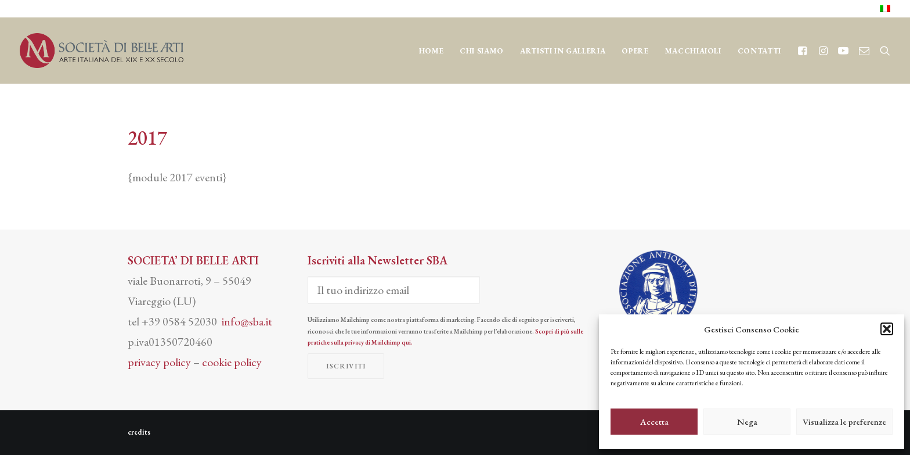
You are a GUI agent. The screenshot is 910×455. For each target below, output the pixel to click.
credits (139, 432)
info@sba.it (247, 321)
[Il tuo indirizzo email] (394, 290)
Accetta (654, 421)
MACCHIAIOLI (693, 51)
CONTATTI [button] (759, 51)
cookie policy (232, 362)
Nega (747, 421)
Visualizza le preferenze (844, 421)
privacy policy (159, 362)
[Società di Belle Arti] (101, 50)
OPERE (635, 51)
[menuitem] (885, 8)
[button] (887, 329)
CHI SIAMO (482, 51)
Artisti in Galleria (562, 51)
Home (431, 51)
